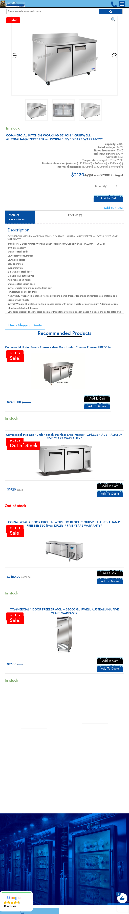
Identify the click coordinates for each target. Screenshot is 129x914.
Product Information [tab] (17, 217)
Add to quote (113, 208)
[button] (16, 901)
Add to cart (108, 197)
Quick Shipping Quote (25, 325)
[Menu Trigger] (122, 4)
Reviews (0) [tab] (75, 215)
